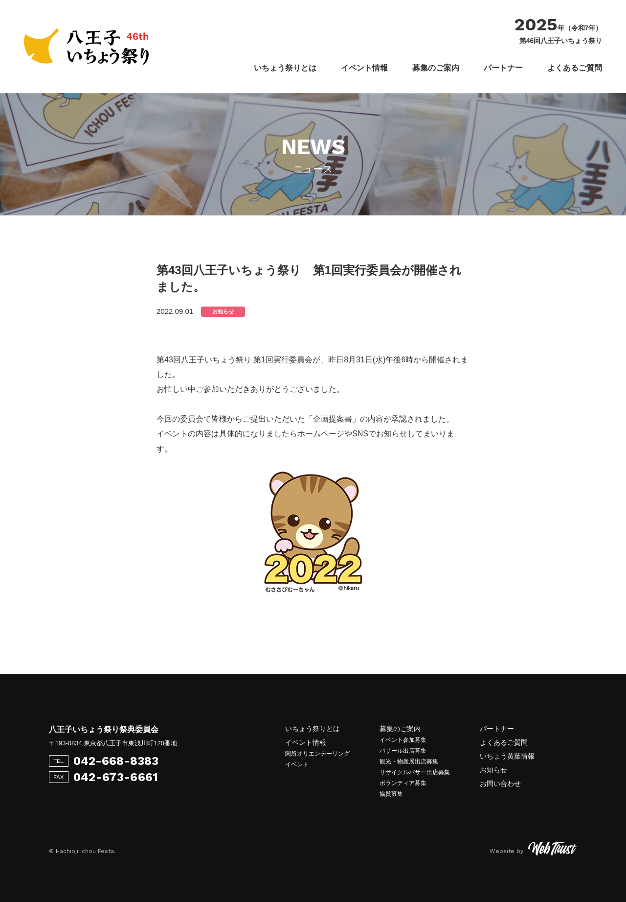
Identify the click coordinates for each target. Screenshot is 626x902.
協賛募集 (391, 793)
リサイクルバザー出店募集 (415, 772)
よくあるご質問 (574, 68)
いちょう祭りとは (285, 68)
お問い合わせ (500, 783)
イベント (297, 764)
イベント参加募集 (403, 739)
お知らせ (493, 770)
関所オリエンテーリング (317, 753)
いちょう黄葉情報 (507, 756)
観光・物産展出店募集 (409, 761)
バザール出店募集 (403, 750)
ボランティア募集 (403, 783)
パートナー (503, 68)
